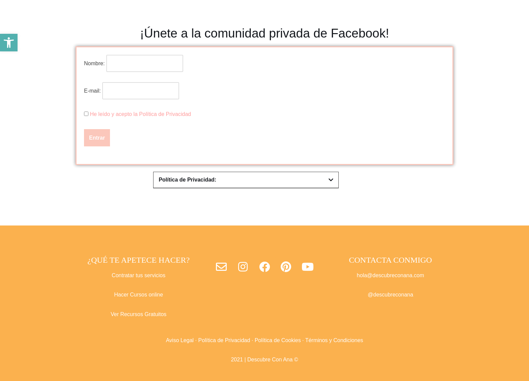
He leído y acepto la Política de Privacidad (140, 114)
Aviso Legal (180, 340)
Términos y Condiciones (334, 340)
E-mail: (131, 90)
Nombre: (94, 63)
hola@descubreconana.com (390, 275)
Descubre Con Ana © (272, 359)
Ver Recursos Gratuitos (138, 314)
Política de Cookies (278, 340)
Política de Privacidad (224, 340)
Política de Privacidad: (187, 180)
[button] (9, 42)
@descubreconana (390, 294)
